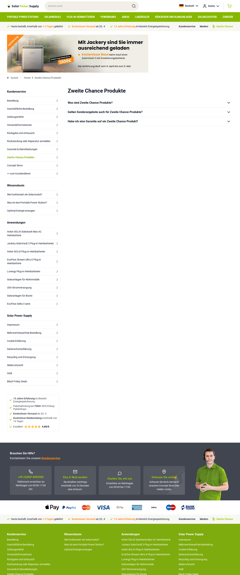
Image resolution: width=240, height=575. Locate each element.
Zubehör (228, 16)
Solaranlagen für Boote (134, 536)
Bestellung (13, 501)
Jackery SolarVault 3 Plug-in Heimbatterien (144, 506)
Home (27, 40)
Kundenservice (187, 26)
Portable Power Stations (22, 16)
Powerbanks (108, 16)
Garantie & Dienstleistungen (22, 531)
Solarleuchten (207, 16)
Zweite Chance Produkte (20, 536)
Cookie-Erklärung (188, 511)
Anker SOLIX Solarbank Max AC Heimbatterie (145, 501)
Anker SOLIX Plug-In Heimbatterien (140, 511)
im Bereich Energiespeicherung (141, 26)
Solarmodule (52, 16)
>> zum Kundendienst (19, 548)
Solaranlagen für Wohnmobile (137, 526)
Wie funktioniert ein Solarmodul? (81, 501)
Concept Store (15, 541)
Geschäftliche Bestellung (20, 506)
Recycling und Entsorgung (193, 521)
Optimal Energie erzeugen (78, 511)
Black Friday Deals (189, 536)
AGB (181, 531)
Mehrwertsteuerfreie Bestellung (196, 506)
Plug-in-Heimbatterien (81, 16)
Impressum (185, 501)
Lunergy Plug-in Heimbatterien (138, 521)
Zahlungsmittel (15, 511)
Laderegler (142, 16)
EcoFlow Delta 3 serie (133, 541)
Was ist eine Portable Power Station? (84, 506)
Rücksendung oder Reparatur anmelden (28, 526)
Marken (204, 26)
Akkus (125, 16)
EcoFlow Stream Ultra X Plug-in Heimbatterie (145, 516)
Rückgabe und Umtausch (21, 521)
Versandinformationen (19, 516)
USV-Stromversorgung (133, 531)
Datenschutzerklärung (191, 516)
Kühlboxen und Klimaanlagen (173, 16)
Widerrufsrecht (187, 526)
